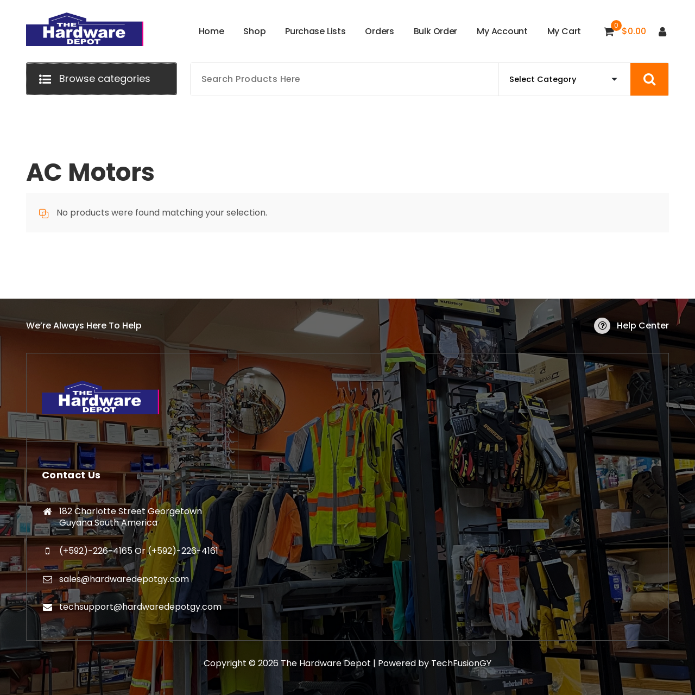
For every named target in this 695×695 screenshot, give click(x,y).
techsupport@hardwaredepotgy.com (140, 607)
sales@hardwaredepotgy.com (124, 579)
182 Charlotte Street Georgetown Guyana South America (130, 517)
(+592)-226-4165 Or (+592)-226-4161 (138, 551)
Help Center (643, 325)
